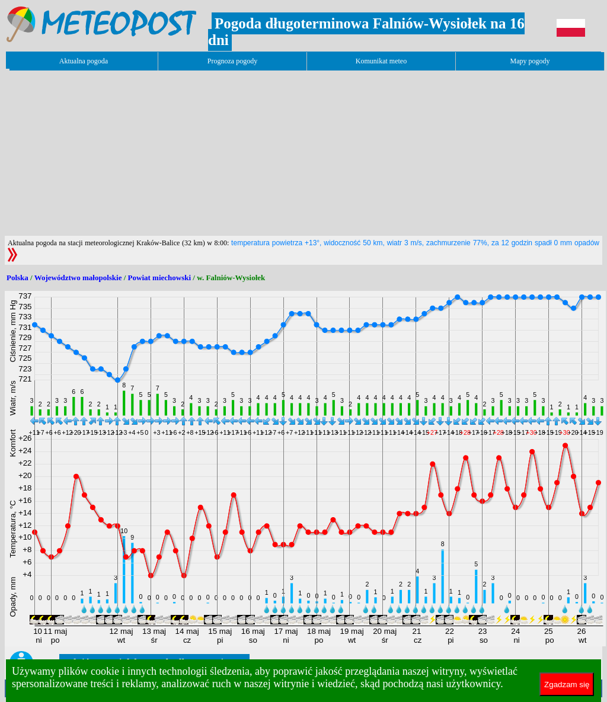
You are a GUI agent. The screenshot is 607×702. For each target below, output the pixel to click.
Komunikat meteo (381, 61)
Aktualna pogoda (83, 61)
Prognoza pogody (232, 61)
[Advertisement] (220, 153)
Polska (17, 277)
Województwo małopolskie (78, 277)
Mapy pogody (530, 61)
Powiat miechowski (159, 277)
